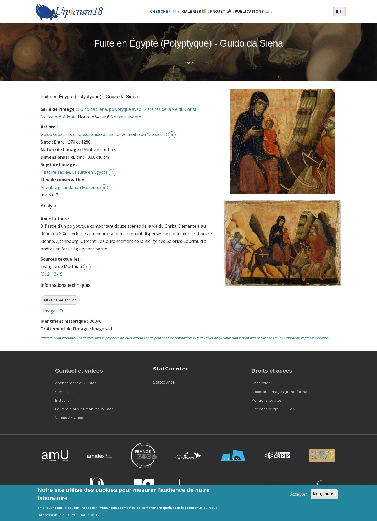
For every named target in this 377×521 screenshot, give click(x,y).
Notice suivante (125, 117)
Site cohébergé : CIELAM (273, 409)
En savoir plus (85, 515)
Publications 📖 (260, 11)
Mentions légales (266, 400)
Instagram (64, 400)
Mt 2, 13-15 (52, 274)
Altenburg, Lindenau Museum (70, 187)
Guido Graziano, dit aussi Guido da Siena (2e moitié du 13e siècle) (104, 134)
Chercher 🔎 (155, 11)
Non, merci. (324, 494)
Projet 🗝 (222, 11)
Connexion (261, 383)
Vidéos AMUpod (69, 417)
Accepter (298, 494)
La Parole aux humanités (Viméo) (85, 409)
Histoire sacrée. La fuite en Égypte (74, 172)
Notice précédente (59, 117)
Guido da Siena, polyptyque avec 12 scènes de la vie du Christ (137, 109)
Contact (62, 392)
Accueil (190, 63)
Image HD (52, 311)
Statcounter (164, 382)
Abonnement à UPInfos (75, 383)
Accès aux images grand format (280, 392)
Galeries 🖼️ (190, 11)
